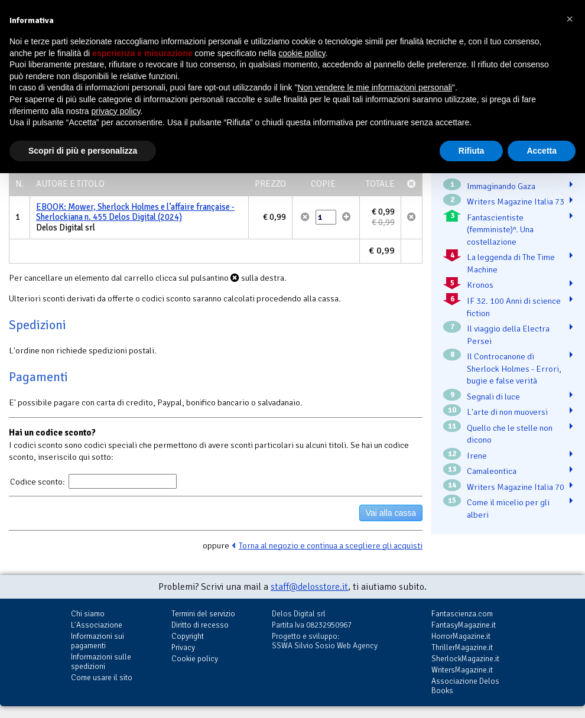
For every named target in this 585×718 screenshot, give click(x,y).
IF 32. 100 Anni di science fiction (514, 307)
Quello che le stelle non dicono (509, 434)
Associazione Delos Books (465, 686)
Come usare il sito (101, 677)
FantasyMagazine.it (463, 625)
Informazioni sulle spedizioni (101, 661)
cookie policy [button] (301, 53)
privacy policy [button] (116, 111)
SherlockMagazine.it (465, 659)
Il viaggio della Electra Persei (508, 334)
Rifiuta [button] (472, 150)
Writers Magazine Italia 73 (515, 201)
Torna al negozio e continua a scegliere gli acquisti (330, 545)
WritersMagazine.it (462, 670)
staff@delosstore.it (309, 587)
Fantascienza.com (462, 614)
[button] (569, 18)
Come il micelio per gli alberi (508, 508)
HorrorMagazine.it (460, 636)
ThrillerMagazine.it (462, 647)
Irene (477, 455)
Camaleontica (491, 471)
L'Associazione (96, 625)
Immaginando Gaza (501, 186)
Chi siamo (88, 614)
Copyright (187, 636)
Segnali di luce (493, 396)
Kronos (480, 285)
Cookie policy (194, 659)
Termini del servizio (203, 614)
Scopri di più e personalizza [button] (82, 150)
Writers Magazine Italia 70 (515, 487)
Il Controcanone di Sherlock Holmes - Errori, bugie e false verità (514, 368)
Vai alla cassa (391, 513)
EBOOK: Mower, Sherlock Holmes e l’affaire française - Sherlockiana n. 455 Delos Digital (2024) (135, 212)
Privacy (183, 647)
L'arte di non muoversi (507, 412)
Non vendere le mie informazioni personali (374, 87)
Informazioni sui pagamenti (97, 641)
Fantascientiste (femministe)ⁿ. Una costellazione (500, 229)
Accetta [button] (541, 150)
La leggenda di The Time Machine (511, 263)
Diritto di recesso (200, 625)
